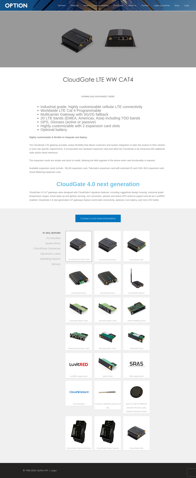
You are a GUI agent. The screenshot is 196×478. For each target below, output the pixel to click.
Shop (179, 5)
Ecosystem (125, 5)
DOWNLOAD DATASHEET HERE (98, 96)
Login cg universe (165, 5)
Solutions (74, 5)
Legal (54, 470)
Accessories (53, 238)
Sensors (56, 264)
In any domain (51, 233)
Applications (52, 244)
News (95, 5)
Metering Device (50, 259)
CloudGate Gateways (46, 249)
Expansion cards (50, 254)
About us (138, 5)
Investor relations (109, 5)
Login (187, 5)
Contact (149, 5)
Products (85, 5)
